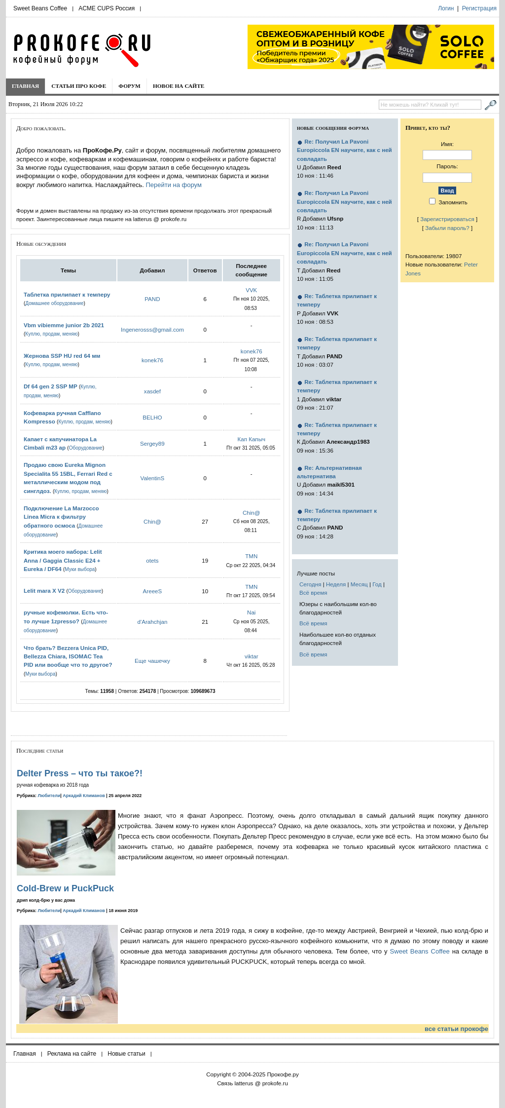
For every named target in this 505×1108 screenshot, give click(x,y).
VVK (251, 290)
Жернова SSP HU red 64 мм (62, 355)
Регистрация (479, 8)
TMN (251, 556)
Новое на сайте (179, 86)
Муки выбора (80, 569)
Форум (129, 86)
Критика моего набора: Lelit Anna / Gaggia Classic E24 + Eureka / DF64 (63, 560)
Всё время (313, 592)
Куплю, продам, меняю (51, 334)
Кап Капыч (251, 439)
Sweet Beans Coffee (40, 8)
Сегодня (310, 584)
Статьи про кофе (78, 86)
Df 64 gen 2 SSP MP (50, 386)
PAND (152, 299)
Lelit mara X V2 (44, 590)
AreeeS (152, 591)
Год (376, 584)
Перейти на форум (173, 185)
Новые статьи (126, 1053)
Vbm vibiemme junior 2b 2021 (64, 325)
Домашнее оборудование (54, 303)
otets (152, 560)
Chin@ (152, 521)
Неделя (336, 584)
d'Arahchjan (152, 621)
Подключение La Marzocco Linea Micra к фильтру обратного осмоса (61, 517)
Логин (446, 8)
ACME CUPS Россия (106, 8)
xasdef (152, 391)
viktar (251, 656)
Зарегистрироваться (447, 219)
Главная (25, 86)
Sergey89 (152, 443)
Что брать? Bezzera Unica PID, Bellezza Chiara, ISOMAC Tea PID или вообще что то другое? (68, 656)
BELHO (152, 417)
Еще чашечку (152, 660)
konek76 (152, 360)
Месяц (359, 584)
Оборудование (86, 448)
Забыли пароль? (447, 228)
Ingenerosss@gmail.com (152, 329)
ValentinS (153, 478)
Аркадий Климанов (84, 795)
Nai (251, 612)
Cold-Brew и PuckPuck (65, 888)
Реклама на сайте (72, 1053)
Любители (49, 795)
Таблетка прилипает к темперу (67, 294)
